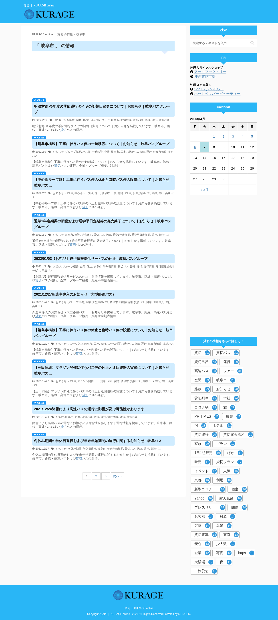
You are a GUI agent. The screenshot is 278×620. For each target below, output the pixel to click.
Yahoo (203, 498)
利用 (224, 480)
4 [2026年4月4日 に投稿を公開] (242, 136)
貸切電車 (205, 534)
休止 (97, 193)
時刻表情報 (109, 266)
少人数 (225, 543)
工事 (123, 151)
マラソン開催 (86, 381)
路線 (147, 120)
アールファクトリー (210, 72)
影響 (77, 417)
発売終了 (86, 234)
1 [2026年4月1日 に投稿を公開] (214, 136)
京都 (202, 480)
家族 (202, 443)
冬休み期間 (74, 448)
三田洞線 (100, 381)
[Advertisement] (103, 73)
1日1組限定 (207, 452)
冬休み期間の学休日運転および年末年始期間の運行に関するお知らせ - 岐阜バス (98, 441)
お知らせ (59, 120)
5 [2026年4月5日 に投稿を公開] (252, 136)
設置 (135, 193)
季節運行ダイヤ (100, 120)
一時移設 (97, 151)
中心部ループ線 (84, 193)
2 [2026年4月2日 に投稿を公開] (223, 136)
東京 (231, 534)
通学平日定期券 (140, 234)
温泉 (224, 525)
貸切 (63, 130)
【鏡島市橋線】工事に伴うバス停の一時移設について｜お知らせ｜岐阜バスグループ (101, 144)
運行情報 (149, 266)
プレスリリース (209, 507)
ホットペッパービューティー (217, 94)
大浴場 (203, 562)
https (246, 553)
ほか (235, 452)
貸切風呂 (205, 361)
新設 (77, 234)
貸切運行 (205, 434)
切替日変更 (82, 120)
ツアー (232, 371)
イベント (205, 471)
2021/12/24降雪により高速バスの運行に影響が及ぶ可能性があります (89, 409)
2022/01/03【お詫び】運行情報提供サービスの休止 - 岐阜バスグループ (90, 259)
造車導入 (158, 302)
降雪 (122, 417)
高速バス (164, 120)
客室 (202, 525)
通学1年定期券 (121, 234)
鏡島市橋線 (160, 151)
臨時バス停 (124, 193)
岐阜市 (115, 120)
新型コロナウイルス (210, 489)
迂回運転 (154, 381)
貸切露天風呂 (238, 434)
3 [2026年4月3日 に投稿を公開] (233, 136)
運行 (154, 120)
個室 (239, 489)
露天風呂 (230, 498)
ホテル (222, 425)
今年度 (70, 120)
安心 (202, 543)
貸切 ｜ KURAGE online (139, 608)
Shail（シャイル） (209, 89)
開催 (239, 507)
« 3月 (205, 190)
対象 (227, 516)
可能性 (60, 417)
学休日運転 (89, 448)
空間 (202, 380)
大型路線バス (100, 302)
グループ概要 (73, 151)
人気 (231, 471)
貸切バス (138, 120)
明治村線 (126, 120)
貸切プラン (229, 462)
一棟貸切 (205, 571)
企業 (107, 151)
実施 (116, 381)
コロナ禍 (205, 407)
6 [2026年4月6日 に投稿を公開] (195, 147)
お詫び (57, 266)
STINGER (184, 614)
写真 (224, 553)
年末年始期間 (115, 448)
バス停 (87, 151)
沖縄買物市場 (205, 76)
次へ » (117, 476)
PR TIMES (206, 416)
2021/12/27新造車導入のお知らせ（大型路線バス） (75, 294)
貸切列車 (205, 398)
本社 (231, 398)
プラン (225, 443)
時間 (202, 462)
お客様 (203, 516)
